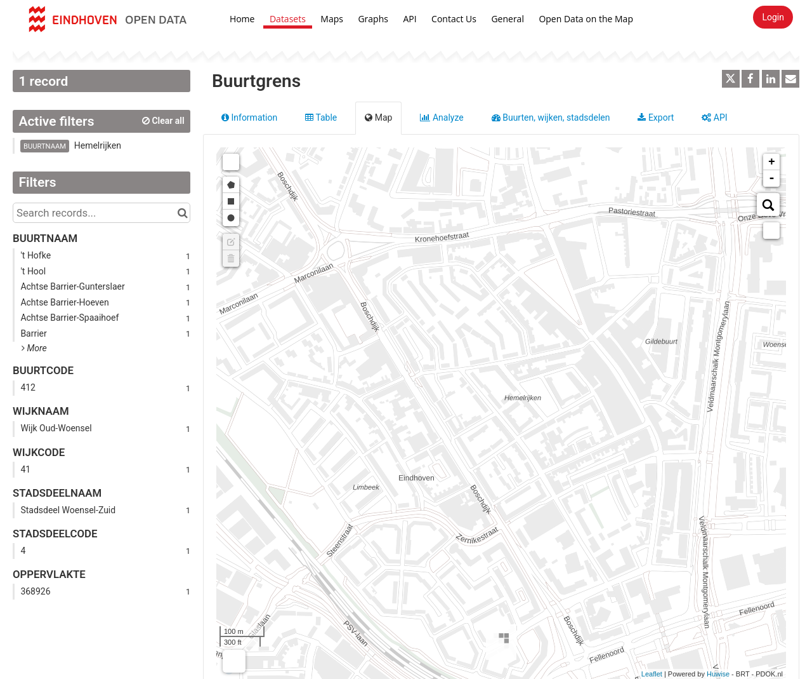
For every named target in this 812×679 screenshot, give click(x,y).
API (409, 19)
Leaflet (651, 674)
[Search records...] (101, 213)
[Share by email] (790, 79)
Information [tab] (249, 117)
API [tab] (714, 117)
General (507, 19)
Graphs (373, 19)
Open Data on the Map (586, 19)
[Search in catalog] (182, 213)
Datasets (288, 19)
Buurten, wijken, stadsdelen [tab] (551, 117)
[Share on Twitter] (731, 79)
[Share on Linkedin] (771, 79)
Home (242, 19)
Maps (331, 19)
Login (773, 17)
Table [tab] (321, 117)
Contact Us (453, 19)
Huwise (718, 674)
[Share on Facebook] (750, 79)
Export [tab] (656, 117)
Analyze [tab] (441, 117)
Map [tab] (378, 117)
